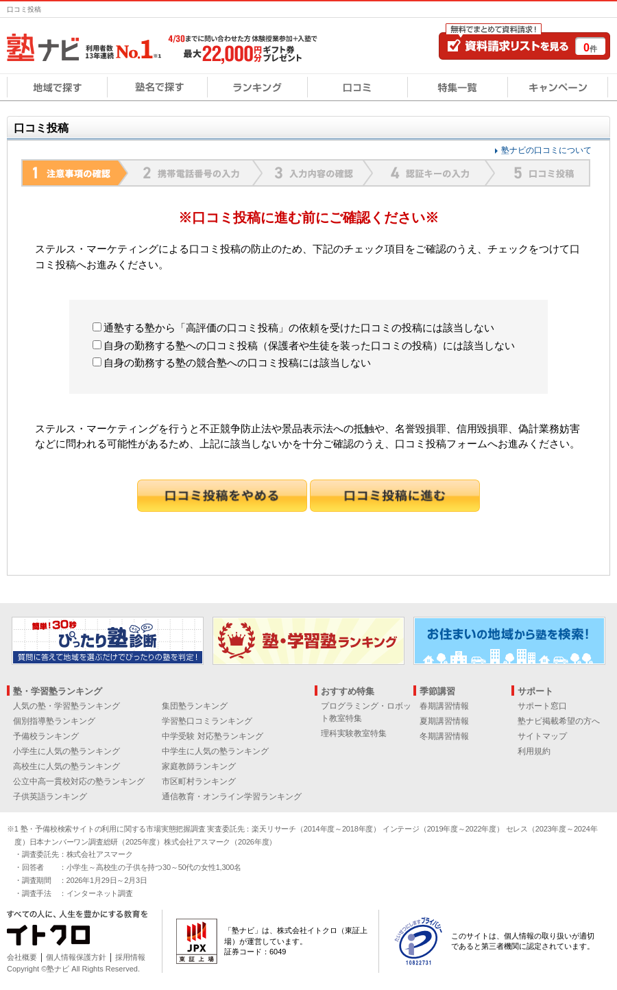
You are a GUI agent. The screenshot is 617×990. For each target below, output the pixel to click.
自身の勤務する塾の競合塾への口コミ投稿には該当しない (232, 362)
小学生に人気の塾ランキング (66, 751)
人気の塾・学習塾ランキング (66, 706)
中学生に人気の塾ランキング (215, 751)
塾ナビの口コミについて (546, 150)
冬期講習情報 (444, 736)
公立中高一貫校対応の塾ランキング (79, 781)
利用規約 (534, 751)
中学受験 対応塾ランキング (212, 736)
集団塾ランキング (195, 706)
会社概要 (22, 957)
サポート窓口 (542, 706)
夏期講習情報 (444, 721)
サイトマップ (542, 736)
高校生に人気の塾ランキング (66, 766)
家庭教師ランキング (199, 766)
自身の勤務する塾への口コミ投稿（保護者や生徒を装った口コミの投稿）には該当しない (304, 345)
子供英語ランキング (50, 796)
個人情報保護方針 (76, 957)
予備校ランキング (46, 736)
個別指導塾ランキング (54, 721)
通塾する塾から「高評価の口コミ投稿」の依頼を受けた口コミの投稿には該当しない (293, 327)
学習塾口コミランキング (207, 721)
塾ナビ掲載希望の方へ (559, 721)
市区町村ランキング (199, 781)
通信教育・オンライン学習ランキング (232, 796)
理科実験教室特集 (354, 733)
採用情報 (130, 957)
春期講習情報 (444, 706)
